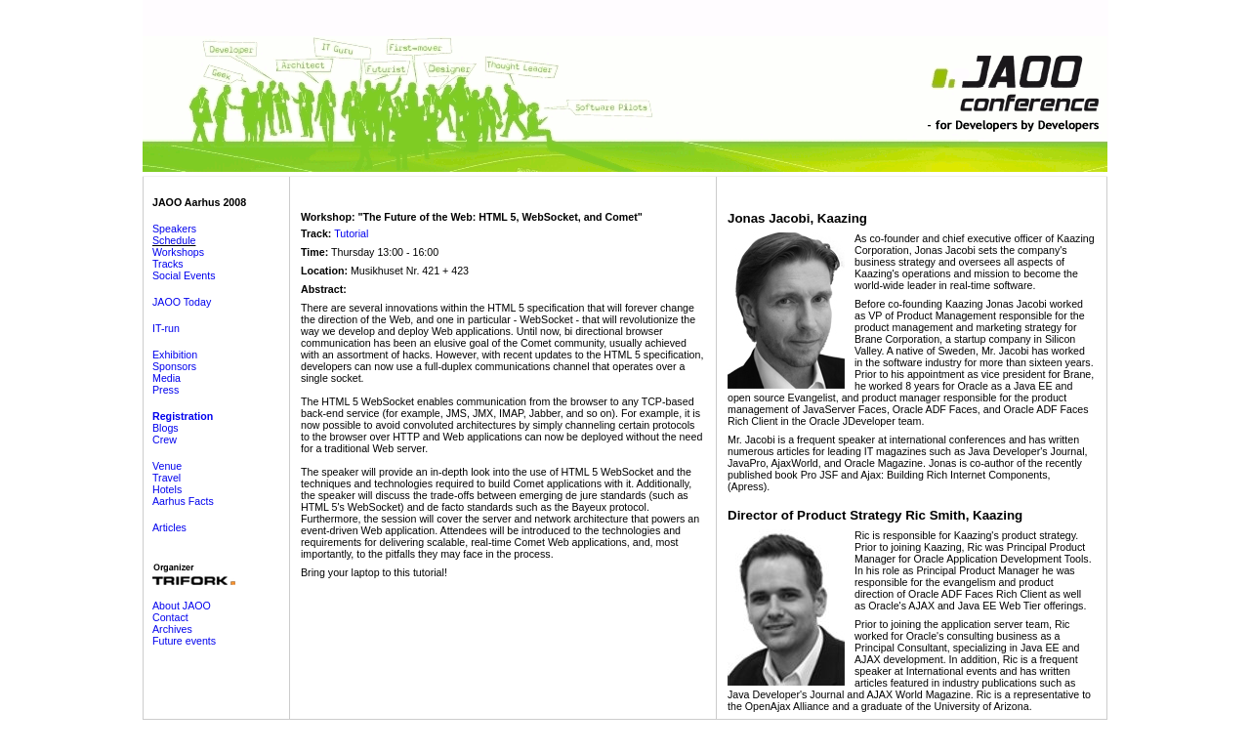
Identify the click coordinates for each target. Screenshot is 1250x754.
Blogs (165, 428)
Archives (172, 629)
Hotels (167, 489)
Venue (167, 466)
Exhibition (174, 354)
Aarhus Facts (183, 501)
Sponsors (174, 366)
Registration (182, 416)
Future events (184, 641)
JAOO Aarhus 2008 (199, 202)
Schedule (173, 240)
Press (165, 390)
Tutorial (351, 233)
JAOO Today (181, 302)
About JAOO (181, 605)
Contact (170, 617)
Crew (164, 439)
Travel (166, 477)
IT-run (166, 328)
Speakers (174, 228)
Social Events (184, 275)
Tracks (168, 264)
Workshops (178, 252)
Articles (169, 527)
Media (166, 378)
